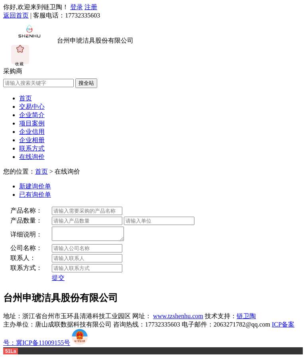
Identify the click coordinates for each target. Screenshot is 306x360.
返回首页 (16, 15)
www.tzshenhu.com (178, 318)
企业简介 (32, 115)
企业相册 (32, 140)
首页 (25, 98)
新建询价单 (35, 186)
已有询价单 (35, 194)
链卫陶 (246, 318)
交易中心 (32, 106)
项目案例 (32, 123)
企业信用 (32, 131)
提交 (58, 280)
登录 (76, 7)
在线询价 (32, 156)
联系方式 (32, 148)
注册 (90, 7)
